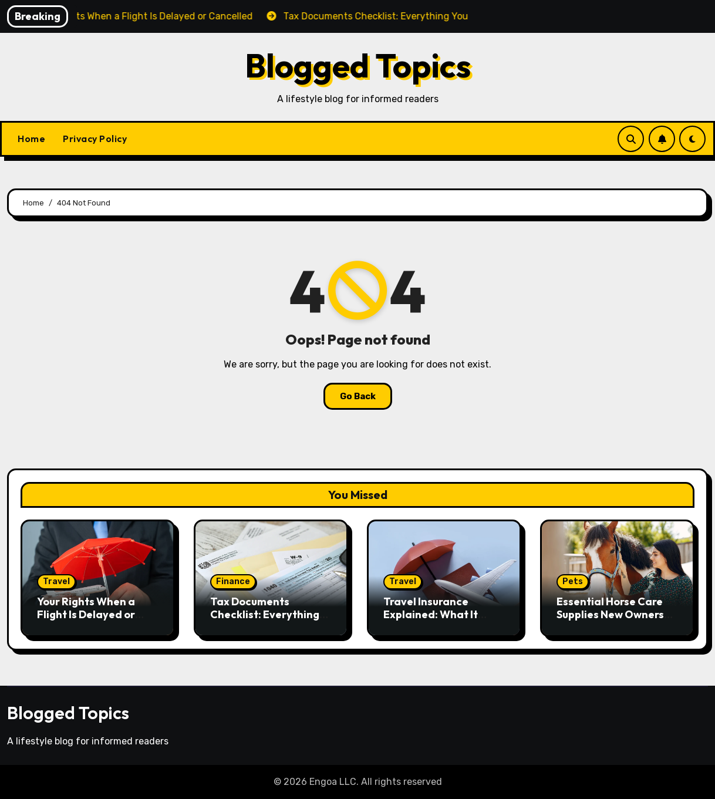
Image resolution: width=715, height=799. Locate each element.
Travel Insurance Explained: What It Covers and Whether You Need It (436, 620)
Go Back (358, 396)
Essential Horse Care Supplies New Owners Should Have (610, 614)
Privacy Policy (95, 138)
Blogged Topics (358, 65)
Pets (572, 581)
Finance (233, 581)
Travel (56, 581)
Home (31, 138)
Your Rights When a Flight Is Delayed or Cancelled (86, 614)
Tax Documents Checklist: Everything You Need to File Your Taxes (264, 620)
